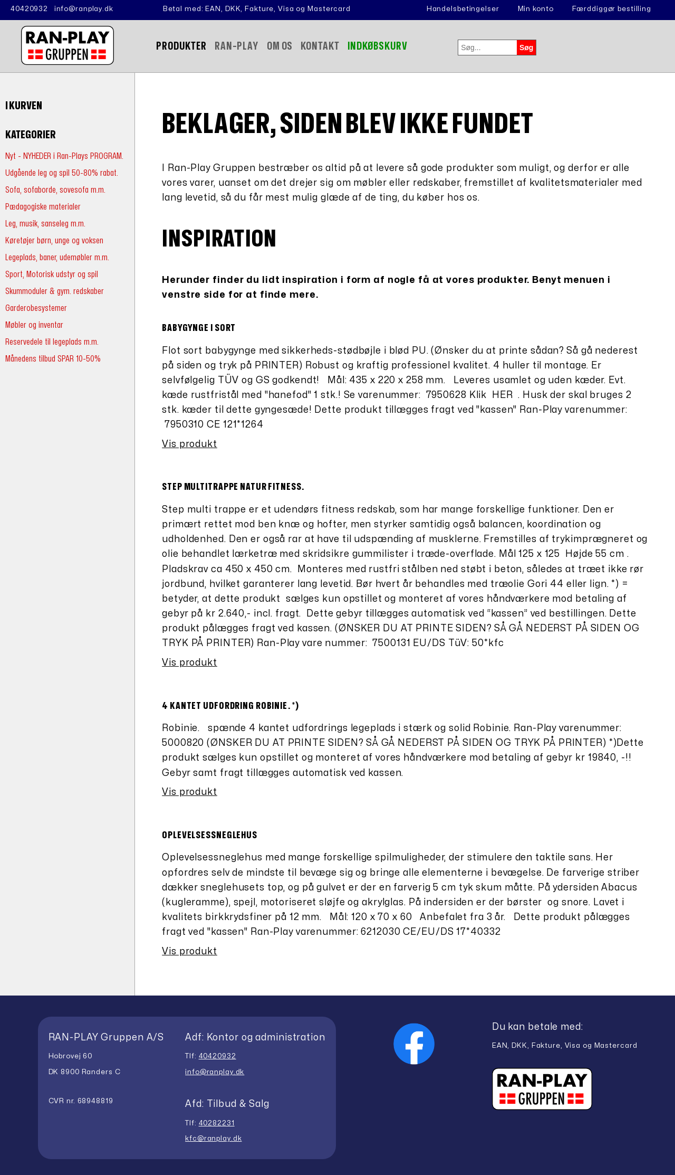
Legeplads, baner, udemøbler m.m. (57, 257)
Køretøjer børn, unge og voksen (54, 240)
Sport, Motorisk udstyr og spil (51, 274)
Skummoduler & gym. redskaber (54, 291)
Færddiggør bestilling (611, 9)
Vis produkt (189, 444)
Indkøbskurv (378, 46)
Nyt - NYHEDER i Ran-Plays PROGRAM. (64, 155)
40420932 (29, 9)
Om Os (280, 46)
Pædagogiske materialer (43, 206)
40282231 (217, 1123)
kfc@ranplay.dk (213, 1138)
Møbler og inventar (34, 324)
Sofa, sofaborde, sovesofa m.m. (55, 189)
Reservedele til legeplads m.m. (52, 341)
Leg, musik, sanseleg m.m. (45, 223)
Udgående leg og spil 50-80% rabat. (61, 172)
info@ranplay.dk (83, 9)
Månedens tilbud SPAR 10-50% (53, 358)
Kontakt (320, 46)
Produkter (181, 46)
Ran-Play (237, 46)
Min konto (536, 9)
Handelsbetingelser (463, 9)
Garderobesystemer (36, 308)
